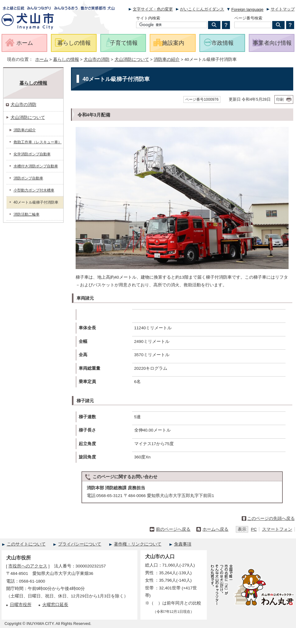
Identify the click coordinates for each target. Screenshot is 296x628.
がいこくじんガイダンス (202, 9)
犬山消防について (132, 59)
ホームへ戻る (215, 529)
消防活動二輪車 (27, 214)
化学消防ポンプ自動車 (32, 154)
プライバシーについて (79, 544)
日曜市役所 (20, 604)
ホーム (41, 59)
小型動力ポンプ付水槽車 (34, 190)
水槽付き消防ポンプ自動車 (36, 166)
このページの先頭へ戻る (271, 518)
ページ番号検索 (248, 18)
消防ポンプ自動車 (28, 178)
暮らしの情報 (66, 59)
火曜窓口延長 (55, 604)
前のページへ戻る (173, 529)
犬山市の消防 (97, 59)
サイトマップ (283, 9)
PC (254, 529)
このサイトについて (26, 544)
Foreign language (247, 9)
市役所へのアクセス (27, 566)
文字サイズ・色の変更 (153, 9)
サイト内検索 (148, 18)
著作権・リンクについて (137, 544)
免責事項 (182, 544)
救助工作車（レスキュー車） (38, 142)
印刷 (280, 99)
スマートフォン (277, 529)
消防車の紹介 (167, 59)
